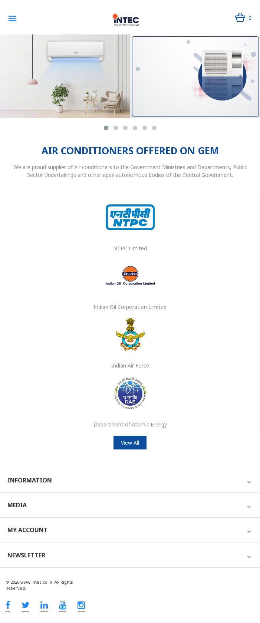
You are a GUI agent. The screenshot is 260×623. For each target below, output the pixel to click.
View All (130, 442)
